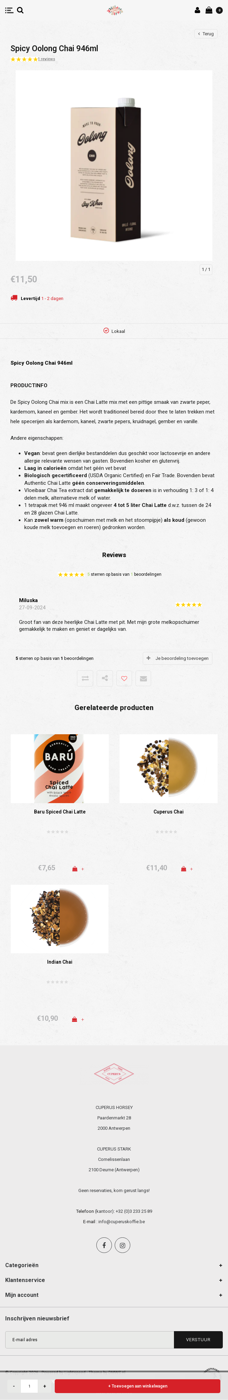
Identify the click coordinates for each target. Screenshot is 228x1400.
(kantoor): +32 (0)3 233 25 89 (123, 1211)
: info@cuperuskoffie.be (120, 1221)
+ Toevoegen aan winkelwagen (137, 1386)
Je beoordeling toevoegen (182, 658)
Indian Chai (59, 962)
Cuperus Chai (169, 812)
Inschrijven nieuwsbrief (37, 1318)
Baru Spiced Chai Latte (60, 812)
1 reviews (46, 59)
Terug (206, 33)
